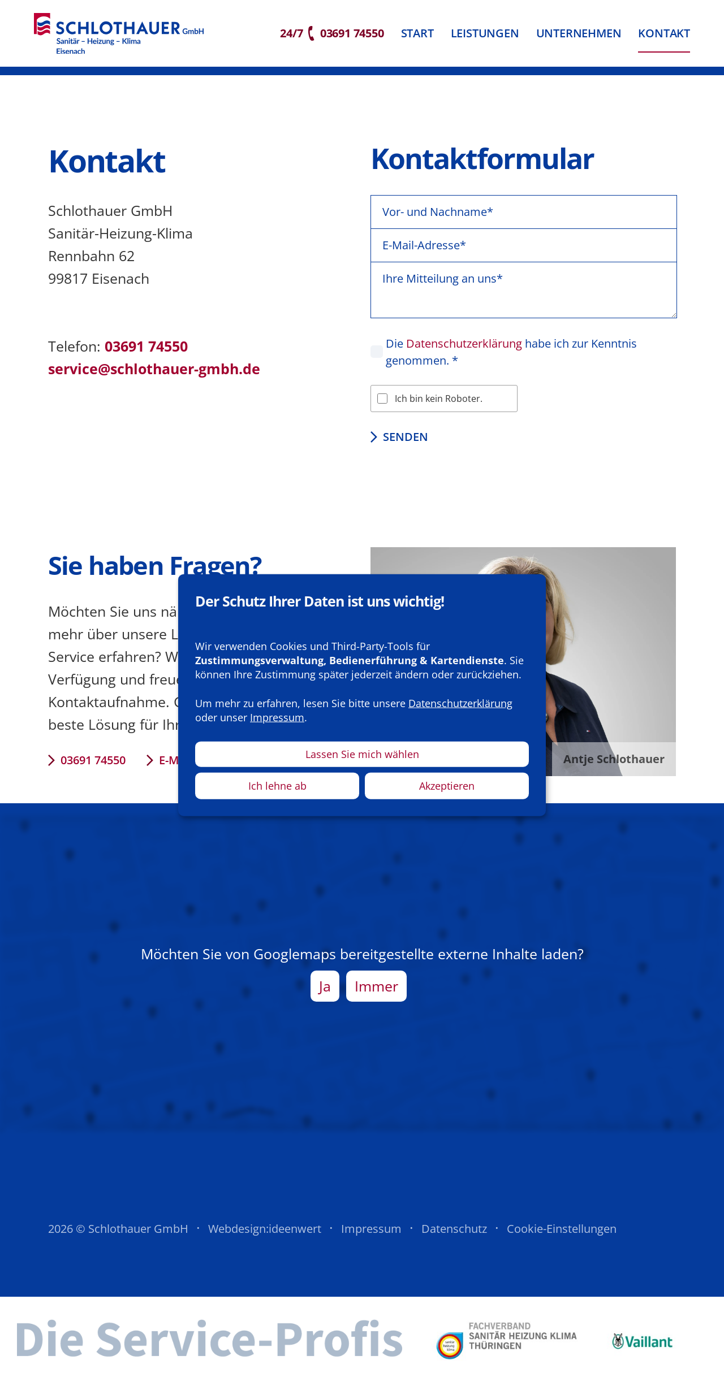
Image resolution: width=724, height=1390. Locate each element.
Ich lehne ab (277, 786)
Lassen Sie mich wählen (362, 754)
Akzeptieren (447, 786)
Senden (405, 444)
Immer (376, 993)
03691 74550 (93, 767)
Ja (325, 993)
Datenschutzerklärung (464, 350)
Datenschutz (454, 1236)
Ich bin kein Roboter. (438, 406)
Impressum (371, 1236)
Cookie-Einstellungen (562, 1236)
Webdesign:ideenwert (264, 1236)
